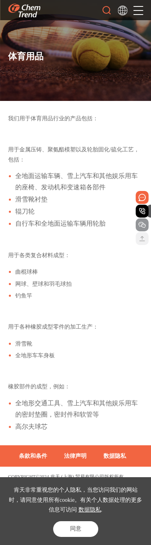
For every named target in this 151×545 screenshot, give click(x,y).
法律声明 (75, 456)
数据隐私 (90, 510)
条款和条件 (33, 456)
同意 (75, 529)
